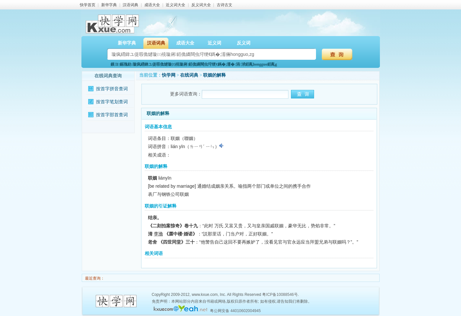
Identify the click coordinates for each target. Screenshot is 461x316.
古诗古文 (224, 5)
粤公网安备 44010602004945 (235, 311)
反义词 (243, 43)
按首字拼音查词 (112, 88)
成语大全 (152, 5)
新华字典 (109, 5)
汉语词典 (130, 5)
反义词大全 (201, 5)
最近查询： (94, 278)
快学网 (169, 75)
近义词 (214, 43)
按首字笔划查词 (112, 101)
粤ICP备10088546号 (279, 294)
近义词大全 (175, 5)
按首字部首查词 (112, 114)
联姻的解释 (214, 75)
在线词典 (189, 75)
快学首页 (87, 5)
